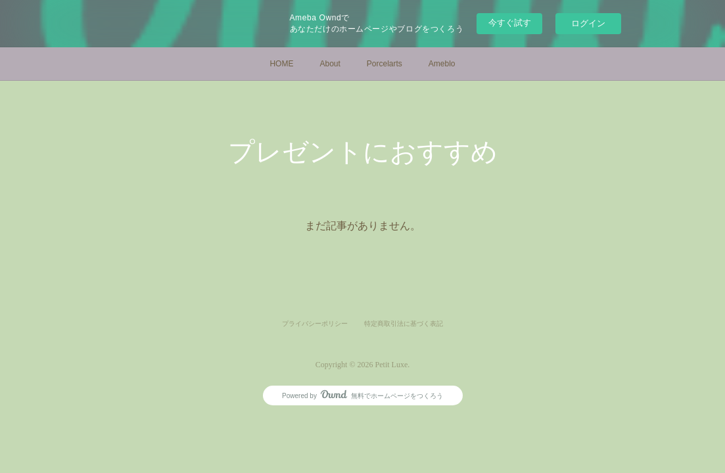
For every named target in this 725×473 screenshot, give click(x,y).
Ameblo (442, 63)
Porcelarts (384, 63)
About (329, 63)
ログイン (588, 23)
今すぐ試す (509, 23)
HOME (281, 63)
